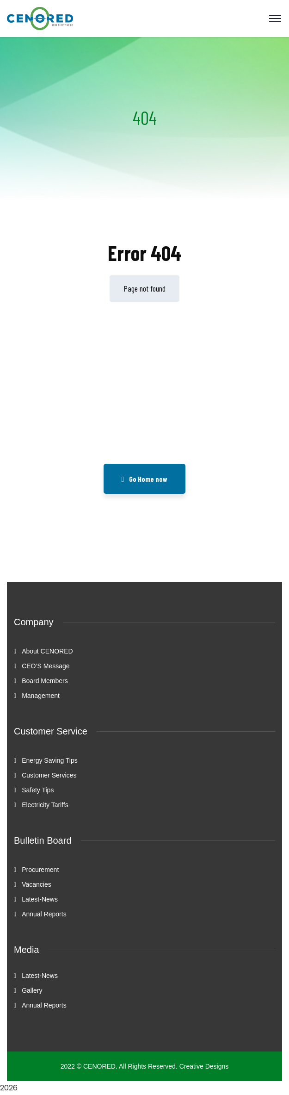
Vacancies (36, 884)
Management (41, 695)
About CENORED (47, 651)
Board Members (45, 680)
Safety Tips (38, 790)
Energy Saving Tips (50, 760)
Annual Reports (44, 914)
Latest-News (40, 899)
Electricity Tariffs (45, 805)
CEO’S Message (45, 666)
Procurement (40, 869)
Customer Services (49, 775)
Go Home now (145, 478)
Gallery (32, 990)
